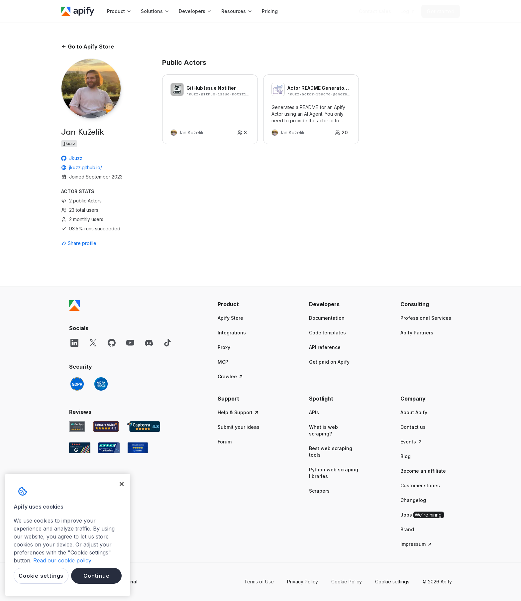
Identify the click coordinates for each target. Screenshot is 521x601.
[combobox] (91, 243)
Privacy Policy (302, 581)
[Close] (121, 484)
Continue (96, 575)
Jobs (422, 515)
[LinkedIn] (74, 342)
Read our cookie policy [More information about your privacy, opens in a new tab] (62, 560)
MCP (223, 362)
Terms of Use (259, 581)
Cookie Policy (346, 581)
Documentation (327, 318)
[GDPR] (77, 384)
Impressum (416, 544)
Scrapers (319, 491)
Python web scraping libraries (333, 473)
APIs (314, 412)
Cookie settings (392, 581)
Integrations (232, 332)
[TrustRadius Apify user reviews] (109, 447)
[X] (93, 342)
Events (411, 441)
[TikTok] (167, 342)
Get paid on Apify (329, 362)
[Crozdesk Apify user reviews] (138, 447)
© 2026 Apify (437, 581)
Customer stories (420, 485)
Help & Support (238, 412)
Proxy (224, 347)
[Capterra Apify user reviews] (143, 426)
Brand (407, 529)
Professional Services (425, 318)
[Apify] (77, 11)
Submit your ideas (239, 427)
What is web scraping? (323, 430)
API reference (325, 347)
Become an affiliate (423, 471)
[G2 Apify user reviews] (79, 447)
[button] (243, 304)
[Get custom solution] (375, 11)
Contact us (413, 427)
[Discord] (149, 342)
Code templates (327, 332)
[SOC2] (101, 384)
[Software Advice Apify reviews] (106, 426)
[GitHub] (111, 342)
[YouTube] (130, 342)
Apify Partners (416, 332)
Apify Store (230, 318)
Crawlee (231, 376)
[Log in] (407, 11)
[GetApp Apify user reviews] (77, 426)
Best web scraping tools (330, 451)
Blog (405, 456)
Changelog (413, 500)
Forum (225, 441)
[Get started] (440, 11)
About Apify (413, 412)
